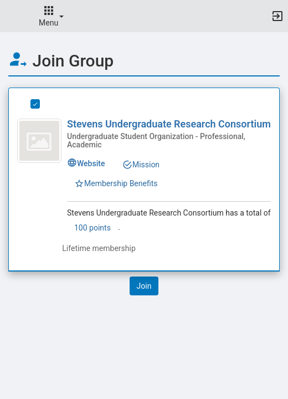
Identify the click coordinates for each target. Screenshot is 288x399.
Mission (141, 164)
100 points (92, 227)
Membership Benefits (116, 183)
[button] (14, 16)
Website (86, 163)
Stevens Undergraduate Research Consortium (169, 124)
